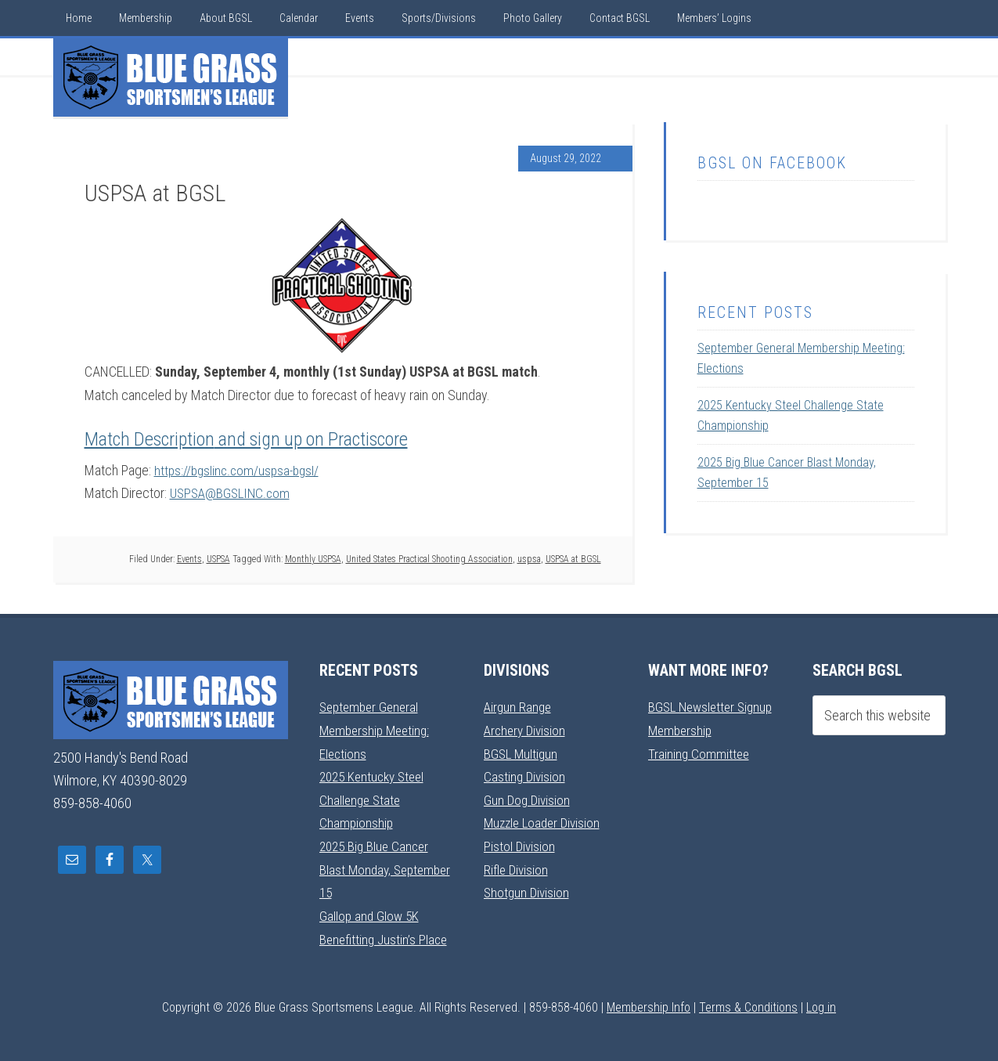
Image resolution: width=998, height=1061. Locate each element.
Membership (681, 729)
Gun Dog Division (528, 798)
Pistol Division (520, 843)
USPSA (218, 558)
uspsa (529, 558)
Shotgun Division (528, 890)
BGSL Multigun (522, 752)
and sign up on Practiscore (311, 439)
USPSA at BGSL (573, 558)
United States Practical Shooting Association (429, 558)
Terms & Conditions (748, 1003)
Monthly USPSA (313, 558)
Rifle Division (517, 866)
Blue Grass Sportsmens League (170, 77)
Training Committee (699, 752)
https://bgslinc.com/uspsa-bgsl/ (240, 470)
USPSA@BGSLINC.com (233, 493)
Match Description (149, 439)
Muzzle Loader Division (545, 821)
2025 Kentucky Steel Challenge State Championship (375, 798)
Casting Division (525, 775)
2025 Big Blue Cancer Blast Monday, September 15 (376, 866)
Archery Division (527, 729)
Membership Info (648, 1003)
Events (189, 558)
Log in (821, 1003)
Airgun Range (519, 706)
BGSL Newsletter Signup (714, 706)
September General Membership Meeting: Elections (377, 729)
